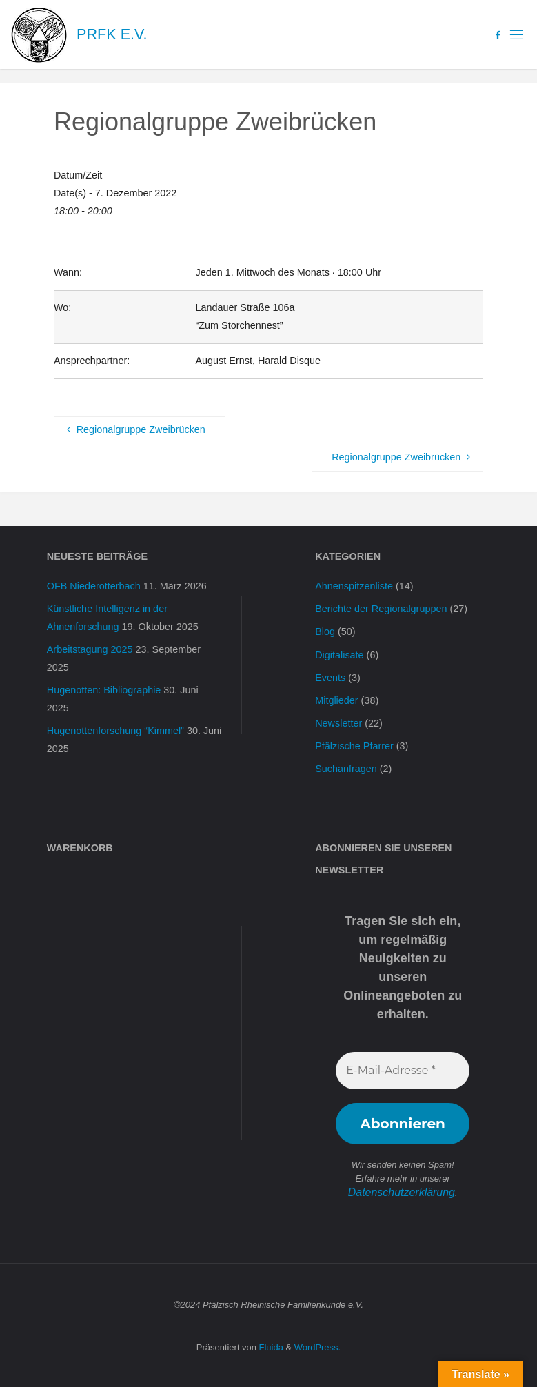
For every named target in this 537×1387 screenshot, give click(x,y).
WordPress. (317, 1345)
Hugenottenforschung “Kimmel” (115, 730)
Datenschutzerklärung (401, 1191)
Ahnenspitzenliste (354, 585)
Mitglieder (336, 700)
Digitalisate (339, 654)
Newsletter (338, 723)
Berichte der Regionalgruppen (381, 608)
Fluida (269, 1345)
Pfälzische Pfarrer (354, 745)
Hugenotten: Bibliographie (104, 690)
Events (330, 677)
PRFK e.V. (112, 34)
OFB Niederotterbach (94, 585)
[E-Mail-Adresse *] (402, 1070)
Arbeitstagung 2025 (90, 649)
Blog (325, 631)
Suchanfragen (346, 768)
